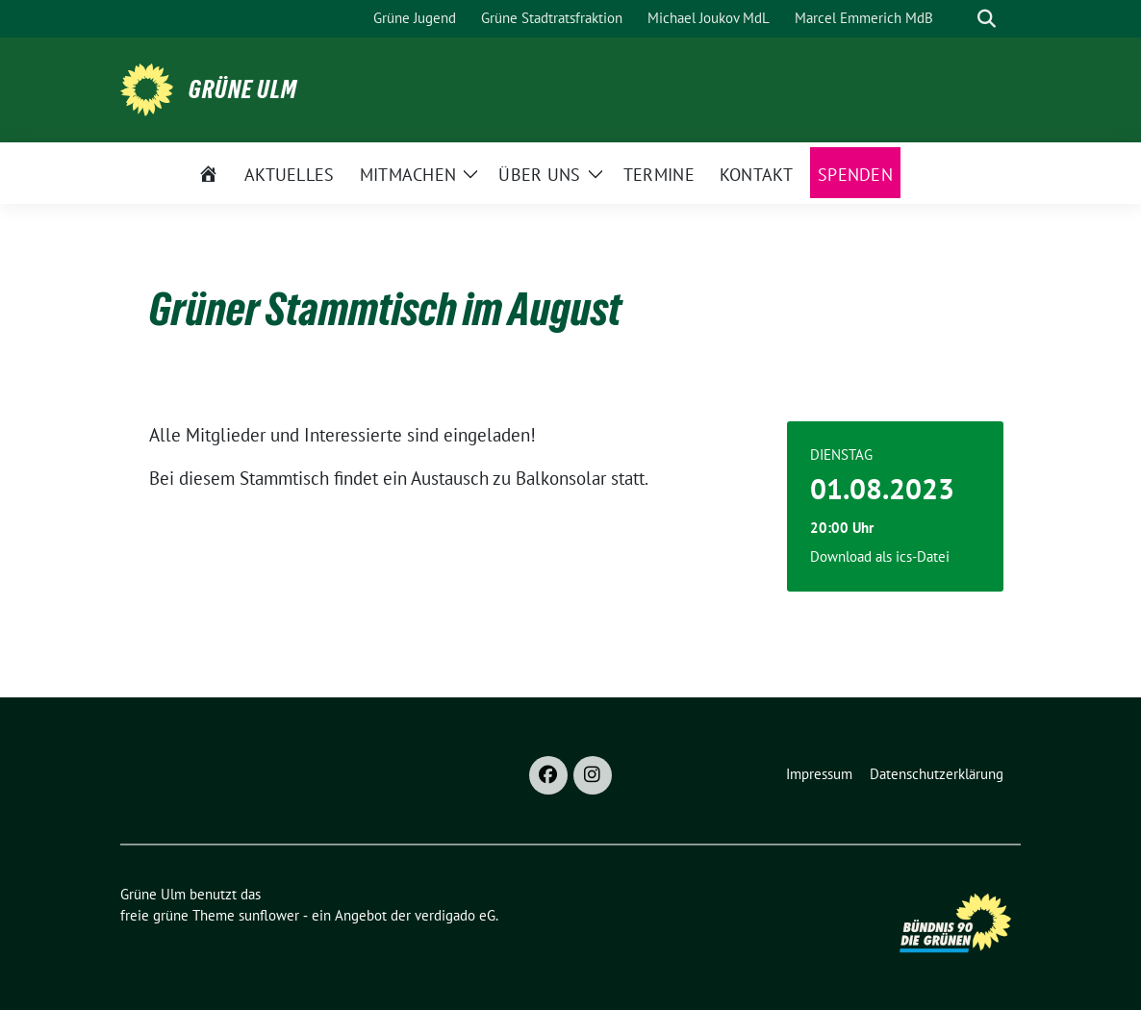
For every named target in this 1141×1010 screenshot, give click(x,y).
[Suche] (959, 19)
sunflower (269, 915)
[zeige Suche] (986, 19)
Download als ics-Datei (880, 556)
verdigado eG (455, 915)
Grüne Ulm (243, 89)
